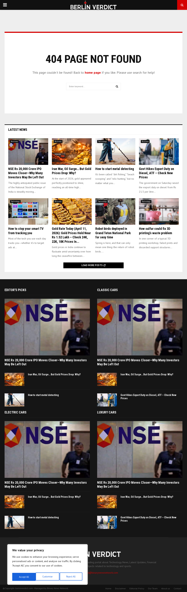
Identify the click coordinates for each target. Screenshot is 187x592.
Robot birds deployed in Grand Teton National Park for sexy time (113, 233)
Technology (102, 141)
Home (108, 588)
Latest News (17, 129)
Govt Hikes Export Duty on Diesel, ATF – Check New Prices (156, 173)
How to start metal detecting (114, 169)
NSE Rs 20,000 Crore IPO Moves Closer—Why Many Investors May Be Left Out (26, 173)
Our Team (153, 588)
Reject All (47, 577)
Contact (177, 588)
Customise (23, 577)
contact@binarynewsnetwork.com (99, 572)
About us (165, 588)
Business (14, 141)
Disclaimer (120, 588)
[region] (47, 565)
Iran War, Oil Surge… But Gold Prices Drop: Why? (54, 374)
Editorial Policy (136, 588)
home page (93, 72)
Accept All (71, 577)
